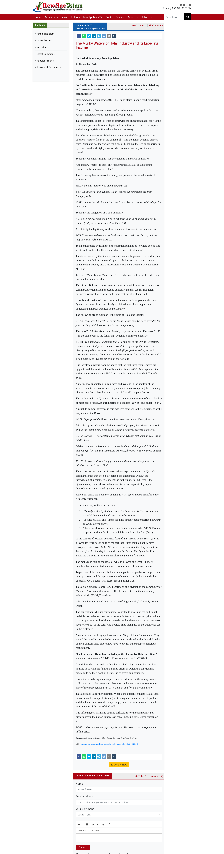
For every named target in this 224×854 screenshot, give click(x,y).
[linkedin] (94, 36)
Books (109, 17)
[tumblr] (114, 36)
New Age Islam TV (92, 17)
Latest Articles (44, 40)
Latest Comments (46, 54)
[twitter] (89, 36)
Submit (83, 847)
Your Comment (85, 809)
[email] (109, 36)
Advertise (133, 17)
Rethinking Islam (45, 33)
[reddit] (104, 36)
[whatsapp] (84, 36)
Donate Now (119, 764)
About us (62, 17)
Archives (75, 17)
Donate (120, 17)
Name (79, 783)
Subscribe (147, 17)
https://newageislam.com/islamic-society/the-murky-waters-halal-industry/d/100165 (109, 744)
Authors (49, 17)
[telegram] (99, 36)
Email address (84, 796)
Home (38, 17)
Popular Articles (45, 60)
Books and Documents (49, 67)
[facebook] (79, 36)
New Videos (43, 47)
